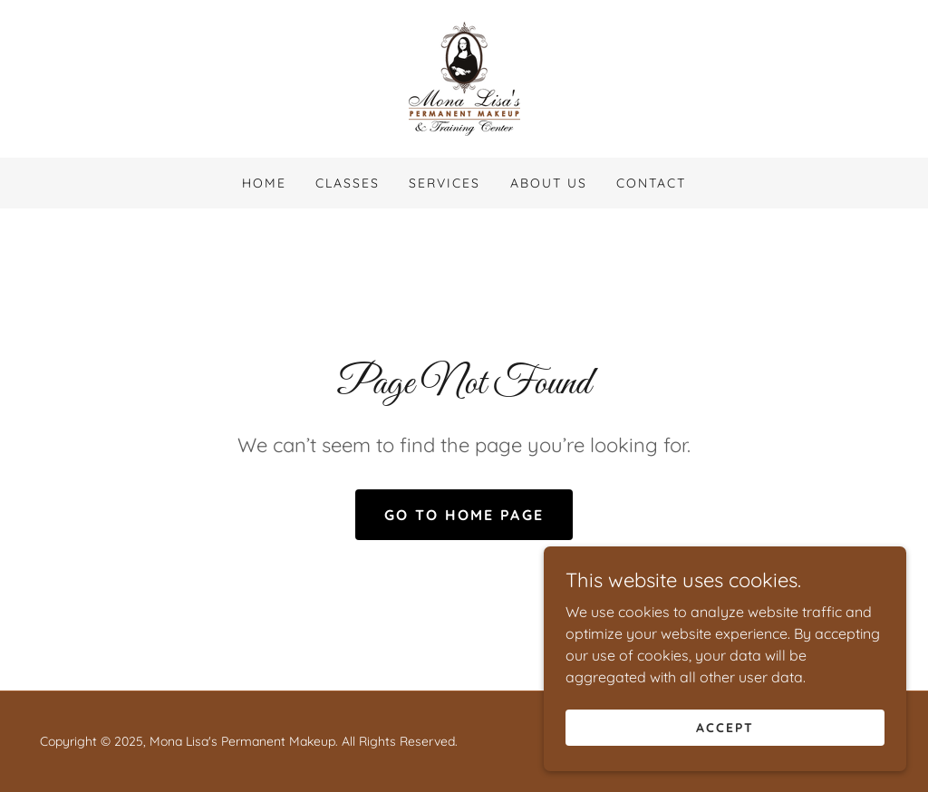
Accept (725, 727)
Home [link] (264, 183)
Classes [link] (347, 183)
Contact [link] (651, 183)
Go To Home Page (464, 515)
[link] (464, 77)
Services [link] (444, 183)
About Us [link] (548, 183)
